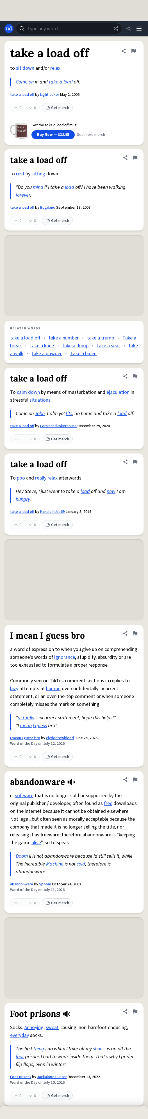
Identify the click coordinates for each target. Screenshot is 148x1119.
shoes (98, 1048)
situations (40, 400)
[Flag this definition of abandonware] (135, 779)
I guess (40, 725)
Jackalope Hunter (52, 1077)
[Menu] (139, 28)
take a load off (22, 94)
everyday (19, 1035)
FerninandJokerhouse (58, 426)
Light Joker (49, 94)
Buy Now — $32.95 (53, 135)
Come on (25, 81)
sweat (52, 1027)
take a (55, 81)
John (40, 413)
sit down (25, 68)
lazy (14, 688)
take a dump (75, 345)
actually (26, 717)
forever (23, 195)
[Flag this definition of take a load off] (133, 50)
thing (38, 1048)
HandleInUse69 (52, 512)
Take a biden (83, 353)
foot (20, 1056)
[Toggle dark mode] (128, 28)
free (108, 803)
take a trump (100, 337)
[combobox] (69, 28)
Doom (22, 856)
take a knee (42, 345)
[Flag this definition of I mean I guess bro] (135, 633)
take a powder (47, 353)
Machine (54, 863)
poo (21, 477)
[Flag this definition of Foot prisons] (135, 1011)
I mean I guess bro (25, 738)
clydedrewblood (60, 738)
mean (26, 725)
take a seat (108, 345)
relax (55, 68)
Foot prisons (20, 1077)
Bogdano (47, 207)
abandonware (21, 884)
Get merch (57, 108)
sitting (38, 173)
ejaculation (117, 392)
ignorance (64, 657)
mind (38, 187)
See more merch (91, 135)
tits (69, 413)
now (111, 491)
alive (36, 842)
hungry (23, 499)
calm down (28, 392)
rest (20, 173)
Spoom (45, 884)
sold (81, 863)
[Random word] (115, 28)
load (68, 81)
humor (53, 688)
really (40, 477)
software (24, 795)
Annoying (34, 1027)
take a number (64, 337)
